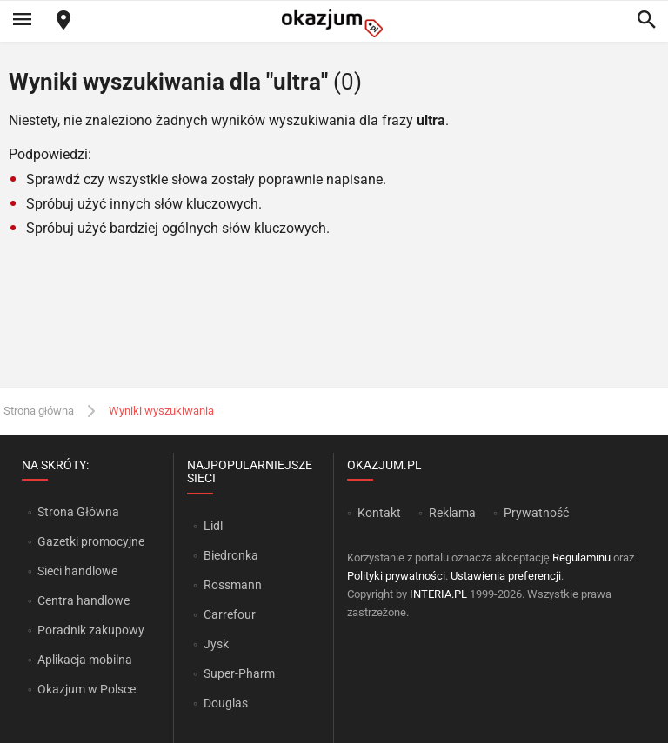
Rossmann (233, 585)
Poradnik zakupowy (90, 630)
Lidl (213, 526)
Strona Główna (77, 512)
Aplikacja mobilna (84, 660)
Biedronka (231, 555)
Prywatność (536, 513)
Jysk (216, 644)
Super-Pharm (239, 673)
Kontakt (379, 513)
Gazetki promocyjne (90, 541)
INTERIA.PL (438, 593)
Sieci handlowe (77, 571)
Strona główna (38, 410)
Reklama (452, 513)
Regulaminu (581, 557)
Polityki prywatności (396, 575)
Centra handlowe (83, 600)
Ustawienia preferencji (506, 575)
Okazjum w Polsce (86, 689)
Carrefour (230, 614)
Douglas (226, 703)
